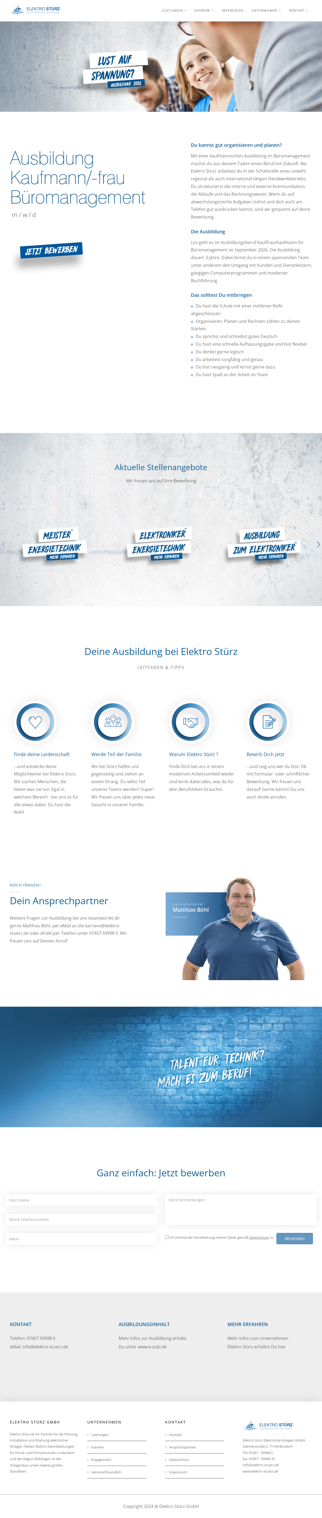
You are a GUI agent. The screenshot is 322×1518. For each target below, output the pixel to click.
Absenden (295, 1238)
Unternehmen (264, 10)
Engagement (99, 1459)
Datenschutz (177, 1459)
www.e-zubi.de (152, 1347)
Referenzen (232, 10)
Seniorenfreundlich (104, 1472)
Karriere (202, 10)
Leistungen (172, 10)
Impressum (176, 1472)
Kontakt (297, 10)
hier (282, 1347)
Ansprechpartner (180, 1447)
